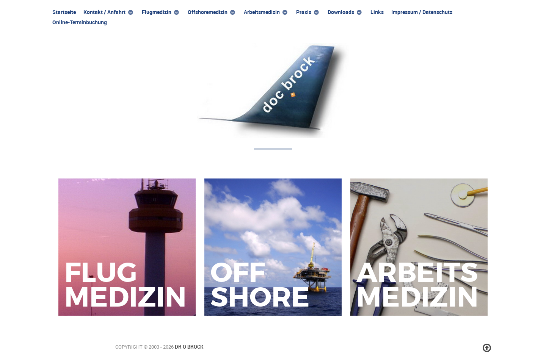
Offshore (260, 284)
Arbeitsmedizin (417, 284)
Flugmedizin (125, 284)
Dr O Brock (189, 347)
